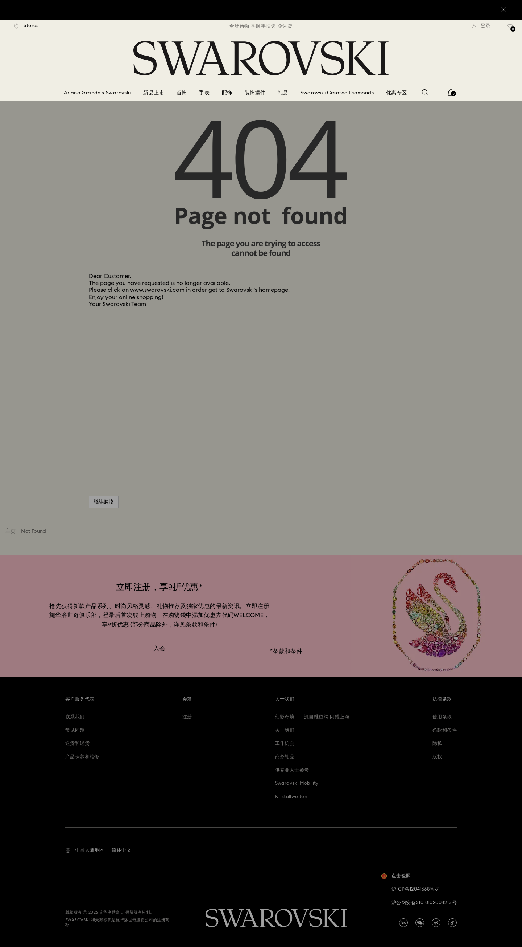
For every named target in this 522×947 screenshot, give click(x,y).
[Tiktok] (452, 922)
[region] (261, 26)
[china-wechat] (419, 922)
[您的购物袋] (451, 95)
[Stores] (26, 26)
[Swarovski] (261, 58)
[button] (84, 850)
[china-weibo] (436, 922)
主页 (10, 531)
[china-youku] (403, 922)
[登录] (481, 26)
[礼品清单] (510, 28)
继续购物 (104, 502)
